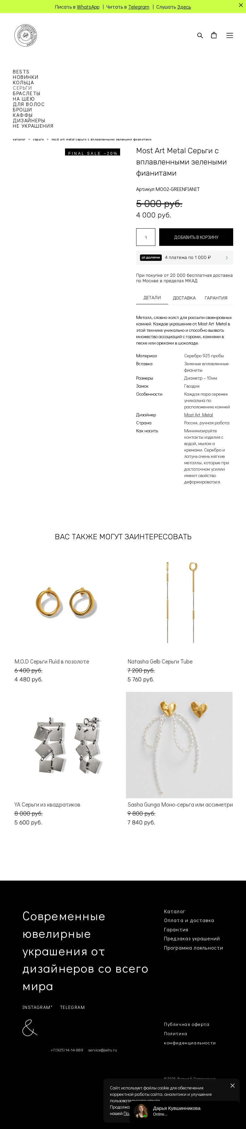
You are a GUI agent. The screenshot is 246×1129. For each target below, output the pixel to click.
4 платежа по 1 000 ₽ (188, 257)
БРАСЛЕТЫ (27, 93)
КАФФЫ (23, 114)
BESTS (21, 71)
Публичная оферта (187, 1024)
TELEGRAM (72, 1007)
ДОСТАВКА (184, 298)
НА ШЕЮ (24, 98)
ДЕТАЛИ (152, 297)
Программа (178, 947)
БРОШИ (22, 109)
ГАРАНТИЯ (216, 298)
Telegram (138, 6)
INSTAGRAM (36, 1007)
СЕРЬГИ (22, 87)
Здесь (184, 6)
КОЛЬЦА (23, 82)
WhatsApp (88, 6)
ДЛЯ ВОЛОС (29, 104)
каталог (19, 139)
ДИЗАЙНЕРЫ (29, 120)
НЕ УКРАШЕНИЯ (33, 125)
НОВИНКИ (25, 76)
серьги (38, 139)
